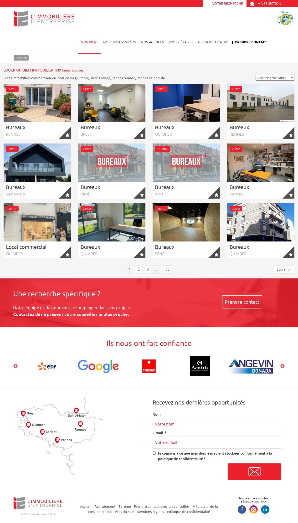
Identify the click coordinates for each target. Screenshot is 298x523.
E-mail (160, 433)
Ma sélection (265, 3)
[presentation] (189, 472)
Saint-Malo (157, 78)
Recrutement (105, 506)
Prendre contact (251, 42)
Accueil (86, 506)
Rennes (117, 78)
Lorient (104, 78)
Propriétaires (181, 42)
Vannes (129, 78)
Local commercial (26, 247)
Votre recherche (227, 3)
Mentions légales (150, 511)
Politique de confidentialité (188, 511)
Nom (157, 414)
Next (282, 366)
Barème (124, 506)
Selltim (52, 514)
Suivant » (284, 269)
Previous (15, 366)
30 (168, 269)
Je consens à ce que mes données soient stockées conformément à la (215, 456)
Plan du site (124, 511)
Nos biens (89, 42)
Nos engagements (119, 42)
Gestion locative (213, 42)
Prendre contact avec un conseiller (161, 506)
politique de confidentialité (180, 458)
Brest (94, 78)
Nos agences (152, 42)
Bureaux (16, 127)
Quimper (81, 78)
